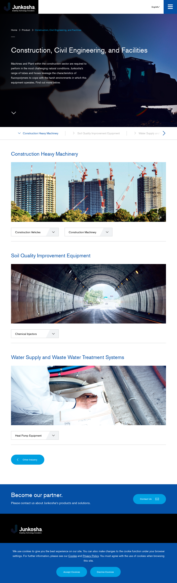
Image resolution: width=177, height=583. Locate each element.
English (162, 538)
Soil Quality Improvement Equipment (96, 147)
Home (14, 29)
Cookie (72, 556)
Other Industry (26, 473)
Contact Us (149, 513)
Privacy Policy (91, 556)
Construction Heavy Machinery (38, 147)
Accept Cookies (71, 572)
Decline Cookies (105, 572)
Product (26, 29)
